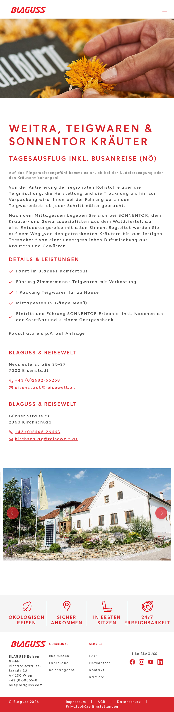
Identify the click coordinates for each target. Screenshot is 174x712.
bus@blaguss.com (25, 685)
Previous (12, 514)
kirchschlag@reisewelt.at (46, 439)
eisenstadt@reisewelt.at (45, 388)
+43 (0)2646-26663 (37, 432)
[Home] (26, 9)
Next (161, 514)
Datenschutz (129, 702)
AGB (101, 702)
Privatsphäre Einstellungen (92, 706)
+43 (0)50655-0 (23, 680)
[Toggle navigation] (165, 10)
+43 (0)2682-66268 (37, 380)
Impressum (76, 702)
